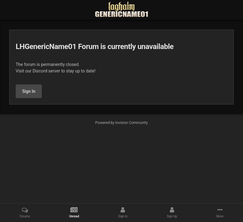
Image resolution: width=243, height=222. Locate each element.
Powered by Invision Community (121, 123)
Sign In (28, 91)
